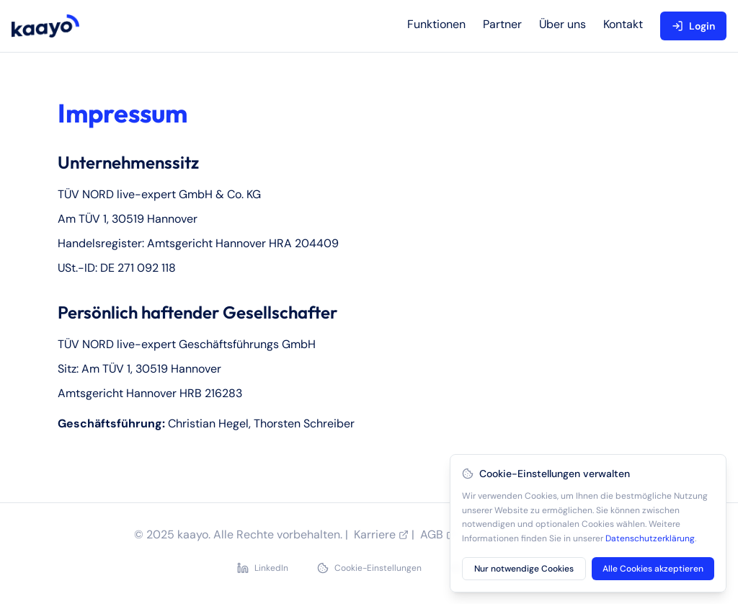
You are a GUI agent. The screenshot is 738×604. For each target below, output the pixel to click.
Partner (502, 24)
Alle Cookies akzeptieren (653, 568)
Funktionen (436, 24)
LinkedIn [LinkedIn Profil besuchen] (262, 568)
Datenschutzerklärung (650, 538)
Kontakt (623, 24)
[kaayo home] (45, 25)
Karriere (381, 534)
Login (693, 25)
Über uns (562, 24)
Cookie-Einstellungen (369, 568)
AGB (438, 534)
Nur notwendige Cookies (524, 568)
